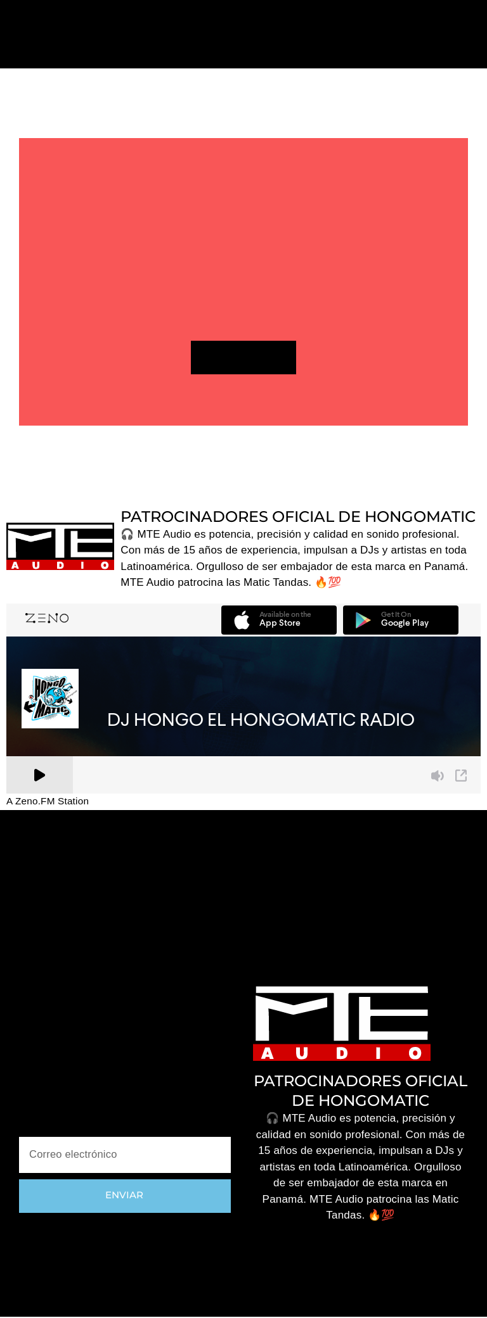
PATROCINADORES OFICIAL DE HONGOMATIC (298, 517)
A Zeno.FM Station (47, 802)
